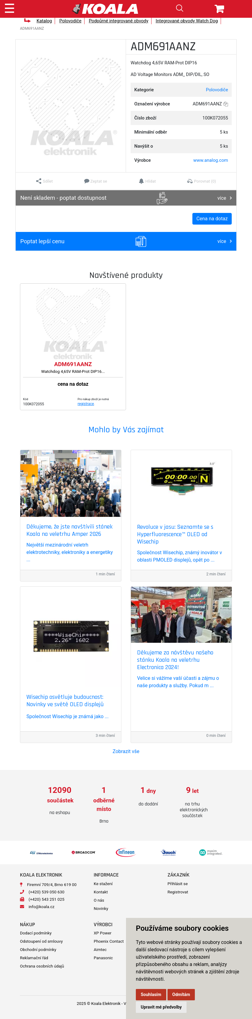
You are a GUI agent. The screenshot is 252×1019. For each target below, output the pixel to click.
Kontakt (101, 892)
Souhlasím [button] (151, 994)
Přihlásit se (177, 883)
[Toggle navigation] (9, 7)
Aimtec (100, 949)
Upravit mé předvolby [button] (161, 1007)
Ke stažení (103, 883)
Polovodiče (70, 21)
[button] (44, 181)
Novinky (101, 908)
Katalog (44, 21)
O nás (99, 900)
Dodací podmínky (36, 933)
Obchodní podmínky (38, 949)
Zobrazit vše (126, 751)
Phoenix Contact (109, 941)
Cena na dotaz (212, 219)
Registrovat (177, 892)
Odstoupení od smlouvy (41, 941)
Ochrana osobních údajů (42, 966)
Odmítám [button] (181, 994)
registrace (86, 404)
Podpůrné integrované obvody (118, 21)
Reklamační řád (34, 958)
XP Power (103, 933)
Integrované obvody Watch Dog (187, 21)
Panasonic (103, 958)
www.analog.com (210, 160)
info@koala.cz (41, 906)
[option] (59, 801)
